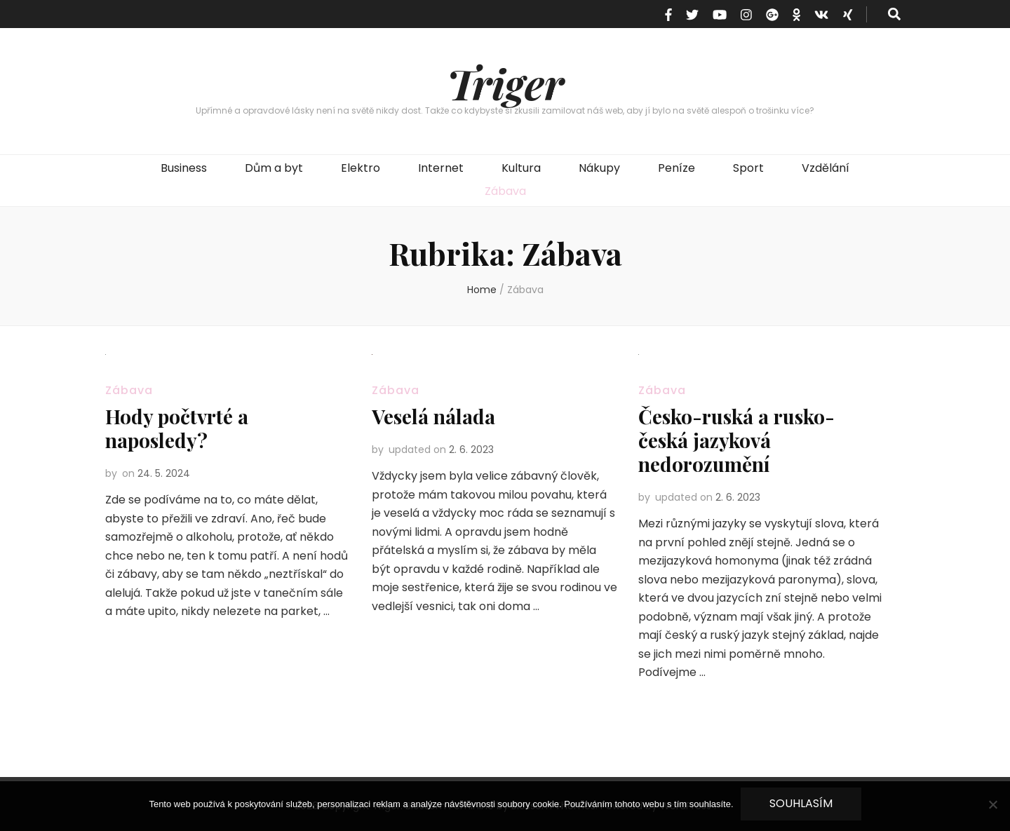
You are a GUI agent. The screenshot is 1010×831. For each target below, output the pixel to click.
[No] (992, 804)
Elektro (360, 168)
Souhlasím (801, 803)
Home (482, 290)
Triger (505, 83)
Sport (748, 168)
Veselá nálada (433, 416)
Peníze (676, 168)
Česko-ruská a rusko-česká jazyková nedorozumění (736, 440)
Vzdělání (825, 168)
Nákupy (599, 168)
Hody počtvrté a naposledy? (176, 428)
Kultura (521, 168)
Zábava (505, 191)
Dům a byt (274, 168)
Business (184, 168)
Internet (441, 168)
